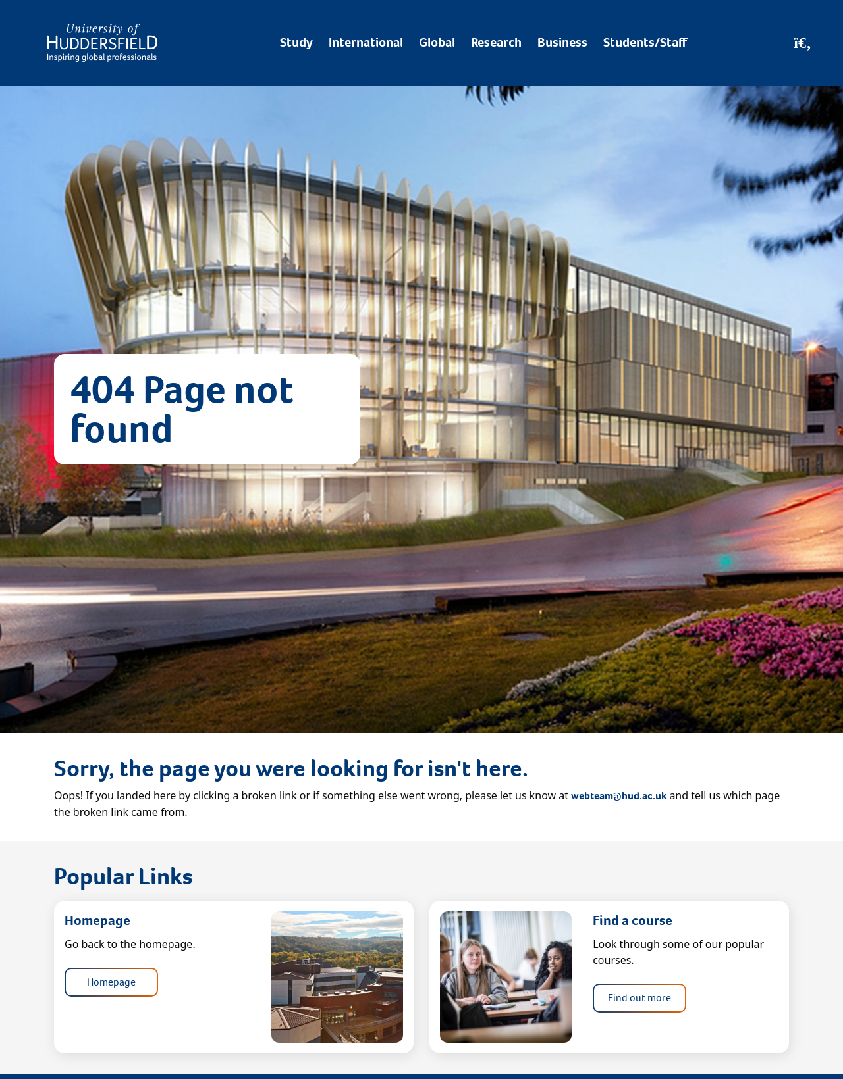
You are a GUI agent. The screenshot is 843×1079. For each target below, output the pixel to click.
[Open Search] (802, 43)
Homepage (111, 982)
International (366, 42)
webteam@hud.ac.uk (618, 796)
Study (296, 42)
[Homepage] (102, 43)
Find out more (639, 998)
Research (496, 42)
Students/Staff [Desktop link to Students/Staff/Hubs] (645, 42)
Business (562, 42)
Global (437, 42)
